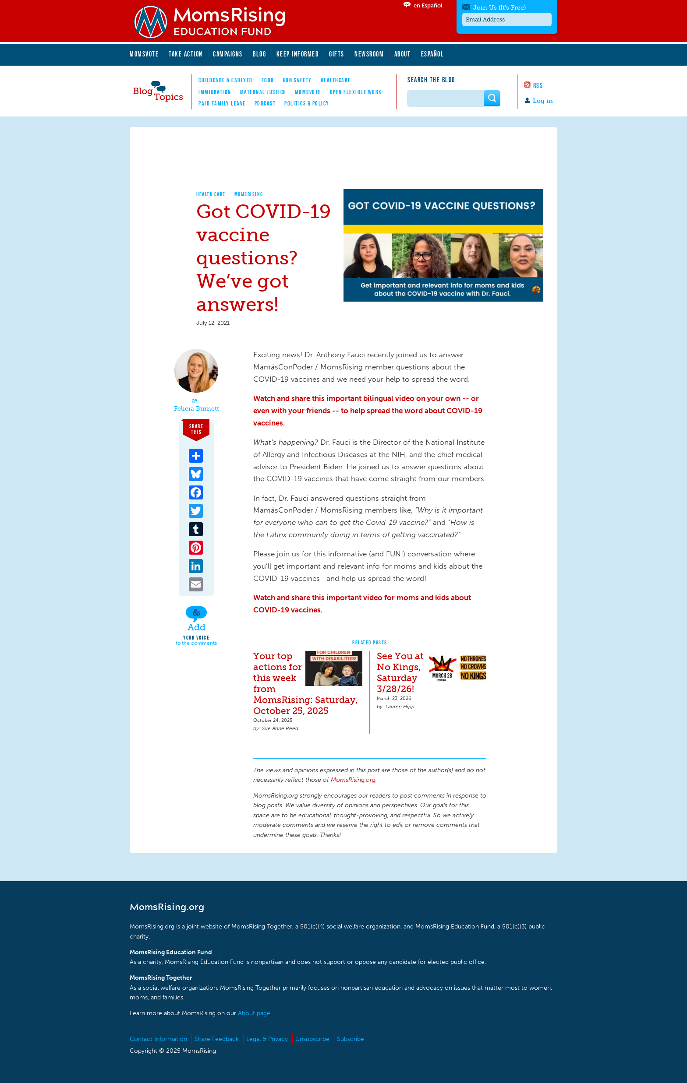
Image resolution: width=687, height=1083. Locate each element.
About (402, 54)
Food (268, 80)
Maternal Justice (263, 91)
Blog (259, 54)
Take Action (186, 54)
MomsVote (144, 54)
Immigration (214, 91)
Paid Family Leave (222, 103)
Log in (543, 101)
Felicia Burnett (196, 409)
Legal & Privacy (267, 1039)
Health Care (211, 194)
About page (254, 1013)
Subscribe (350, 1039)
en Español (428, 5)
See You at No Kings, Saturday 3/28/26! (400, 672)
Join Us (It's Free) (499, 7)
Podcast (265, 103)
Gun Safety (297, 80)
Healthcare (336, 80)
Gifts (336, 54)
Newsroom (369, 54)
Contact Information (158, 1039)
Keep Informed (297, 54)
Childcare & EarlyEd (225, 80)
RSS (538, 85)
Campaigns (228, 54)
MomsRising (248, 194)
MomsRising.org (215, 22)
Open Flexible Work (356, 91)
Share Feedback (217, 1039)
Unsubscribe (312, 1039)
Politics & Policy (306, 103)
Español (432, 54)
